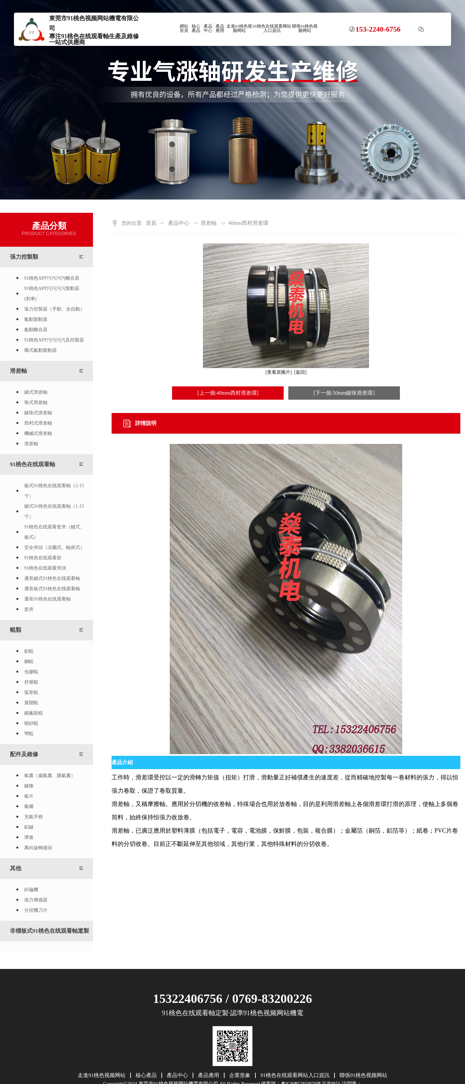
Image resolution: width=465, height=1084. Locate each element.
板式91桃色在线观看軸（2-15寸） (54, 490)
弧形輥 (31, 692)
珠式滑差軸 (35, 402)
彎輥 (29, 733)
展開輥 (31, 702)
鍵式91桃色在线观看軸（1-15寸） (54, 511)
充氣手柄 (33, 816)
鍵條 (29, 785)
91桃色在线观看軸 (32, 464)
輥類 (15, 630)
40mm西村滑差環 (248, 223)
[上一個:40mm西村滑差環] (227, 393)
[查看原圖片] (278, 372)
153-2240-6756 (378, 29)
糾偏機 (31, 889)
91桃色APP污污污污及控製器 (54, 340)
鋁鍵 (29, 827)
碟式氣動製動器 (40, 350)
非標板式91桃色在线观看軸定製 (49, 931)
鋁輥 (29, 651)
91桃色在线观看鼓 (42, 557)
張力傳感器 (35, 899)
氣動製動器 (35, 319)
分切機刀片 (35, 910)
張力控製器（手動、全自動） (54, 309)
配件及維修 (24, 754)
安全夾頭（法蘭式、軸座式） (54, 547)
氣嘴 (29, 806)
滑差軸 (18, 371)
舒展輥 (31, 682)
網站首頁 (184, 28)
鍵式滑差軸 (35, 392)
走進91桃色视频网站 (239, 28)
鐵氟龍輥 (33, 713)
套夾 (29, 609)
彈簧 (29, 837)
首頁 (151, 223)
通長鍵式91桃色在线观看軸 (52, 578)
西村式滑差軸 (38, 423)
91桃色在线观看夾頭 (45, 568)
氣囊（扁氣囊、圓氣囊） (49, 775)
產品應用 (220, 28)
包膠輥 (31, 671)
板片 (29, 796)
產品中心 (208, 28)
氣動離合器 (35, 329)
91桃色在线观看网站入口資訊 (272, 28)
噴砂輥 (31, 723)
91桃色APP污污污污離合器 (51, 278)
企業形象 (239, 1075)
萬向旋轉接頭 (38, 847)
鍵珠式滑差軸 (38, 412)
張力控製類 (24, 257)
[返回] (300, 372)
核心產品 (196, 28)
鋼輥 (29, 661)
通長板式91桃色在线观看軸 (52, 588)
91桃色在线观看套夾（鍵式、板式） (54, 532)
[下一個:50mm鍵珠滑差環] (344, 393)
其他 (15, 868)
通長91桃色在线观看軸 (47, 599)
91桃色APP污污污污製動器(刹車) (51, 293)
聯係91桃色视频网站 (305, 28)
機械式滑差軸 (38, 433)
